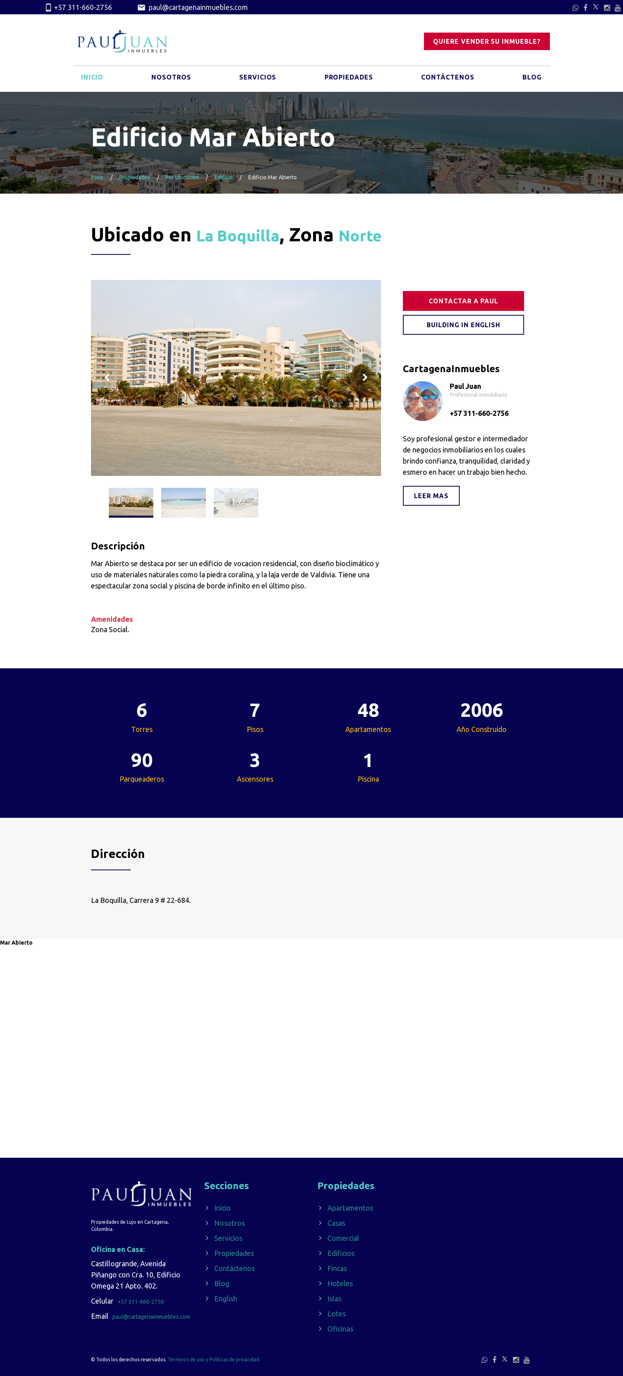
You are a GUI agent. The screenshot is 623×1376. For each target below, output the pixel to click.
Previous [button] (107, 378)
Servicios (256, 81)
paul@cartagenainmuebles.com (192, 7)
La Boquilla (247, 234)
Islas (334, 1298)
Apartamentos (350, 1208)
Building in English (464, 324)
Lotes (336, 1314)
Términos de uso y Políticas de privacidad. (214, 1359)
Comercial (343, 1238)
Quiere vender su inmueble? (487, 41)
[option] (236, 378)
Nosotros (170, 81)
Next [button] (365, 378)
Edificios (340, 1253)
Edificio (224, 177)
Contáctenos (447, 81)
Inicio (93, 81)
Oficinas (340, 1329)
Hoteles (340, 1283)
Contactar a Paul (464, 301)
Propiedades (347, 81)
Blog (531, 81)
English (225, 1298)
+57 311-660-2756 (78, 7)
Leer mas (431, 495)
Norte (384, 234)
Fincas (337, 1268)
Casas (336, 1223)
